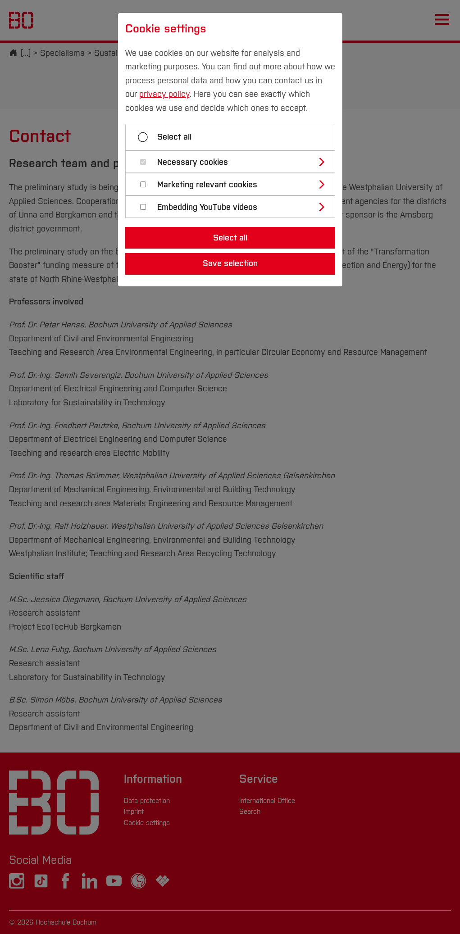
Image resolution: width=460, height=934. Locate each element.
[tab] (234, 162)
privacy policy (164, 94)
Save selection (230, 263)
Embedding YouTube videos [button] (207, 207)
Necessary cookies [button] (192, 162)
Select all (174, 137)
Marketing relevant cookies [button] (207, 185)
